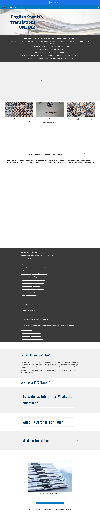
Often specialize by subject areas (31, 286)
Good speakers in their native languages (33, 301)
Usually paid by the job (28, 310)
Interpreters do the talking (29, 295)
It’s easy (24, 271)
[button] (98, 7)
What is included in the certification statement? (35, 319)
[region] (50, 2)
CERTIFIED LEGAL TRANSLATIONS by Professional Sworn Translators (39, 256)
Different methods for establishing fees (33, 289)
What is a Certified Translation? (29, 313)
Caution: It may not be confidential (31, 336)
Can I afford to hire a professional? (31, 259)
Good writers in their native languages (33, 283)
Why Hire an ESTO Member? (28, 262)
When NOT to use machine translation (32, 339)
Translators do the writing (29, 277)
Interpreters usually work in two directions (34, 298)
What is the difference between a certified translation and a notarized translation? (44, 322)
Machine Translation (26, 330)
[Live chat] (50, 503)
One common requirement (29, 307)
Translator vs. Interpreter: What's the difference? (34, 274)
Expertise (25, 265)
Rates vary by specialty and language (32, 292)
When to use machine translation (31, 333)
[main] (27, 22)
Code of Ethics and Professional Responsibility (35, 268)
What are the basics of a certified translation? (34, 316)
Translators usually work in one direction (33, 280)
